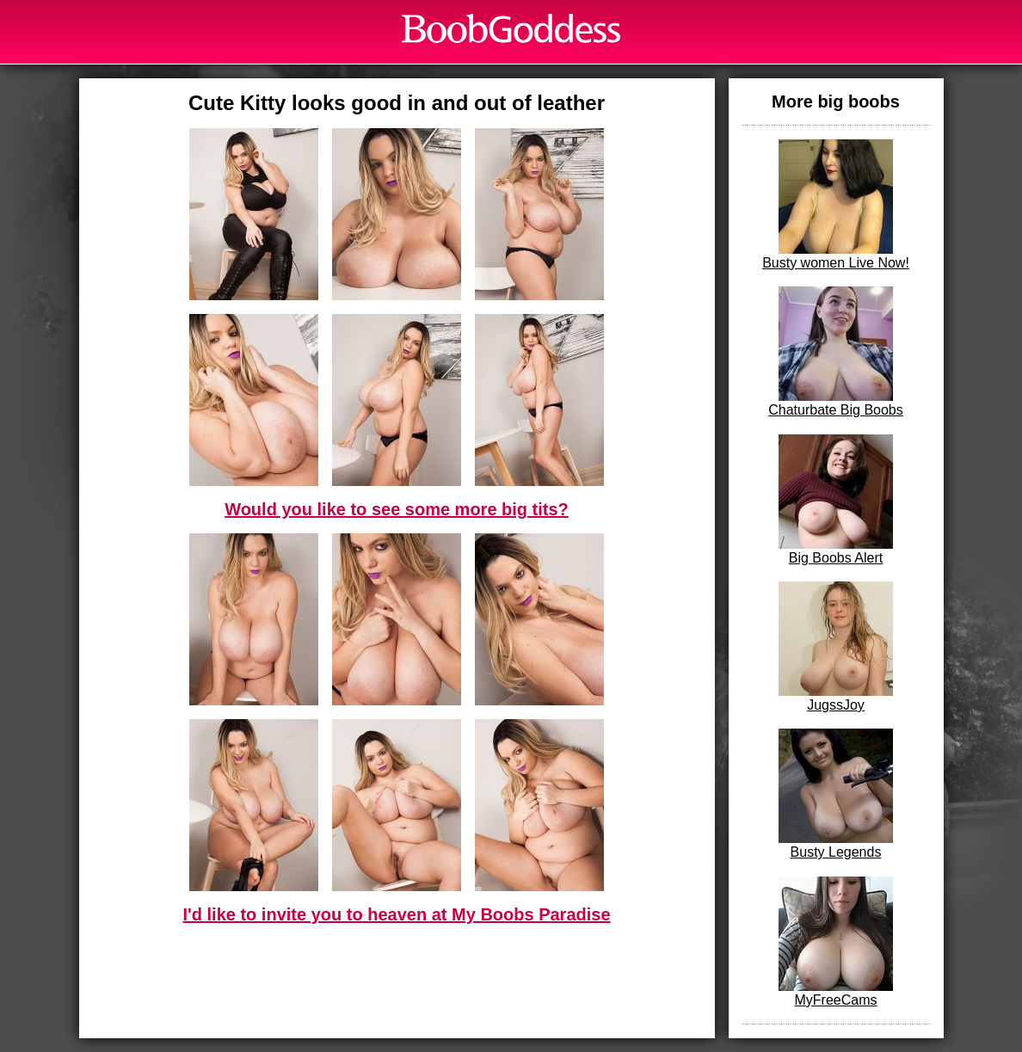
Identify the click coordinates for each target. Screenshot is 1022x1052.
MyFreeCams (836, 942)
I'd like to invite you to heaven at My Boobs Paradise (396, 914)
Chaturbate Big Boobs (835, 351)
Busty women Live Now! (835, 204)
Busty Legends (836, 794)
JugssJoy (836, 646)
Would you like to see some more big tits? (397, 509)
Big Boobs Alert (836, 499)
